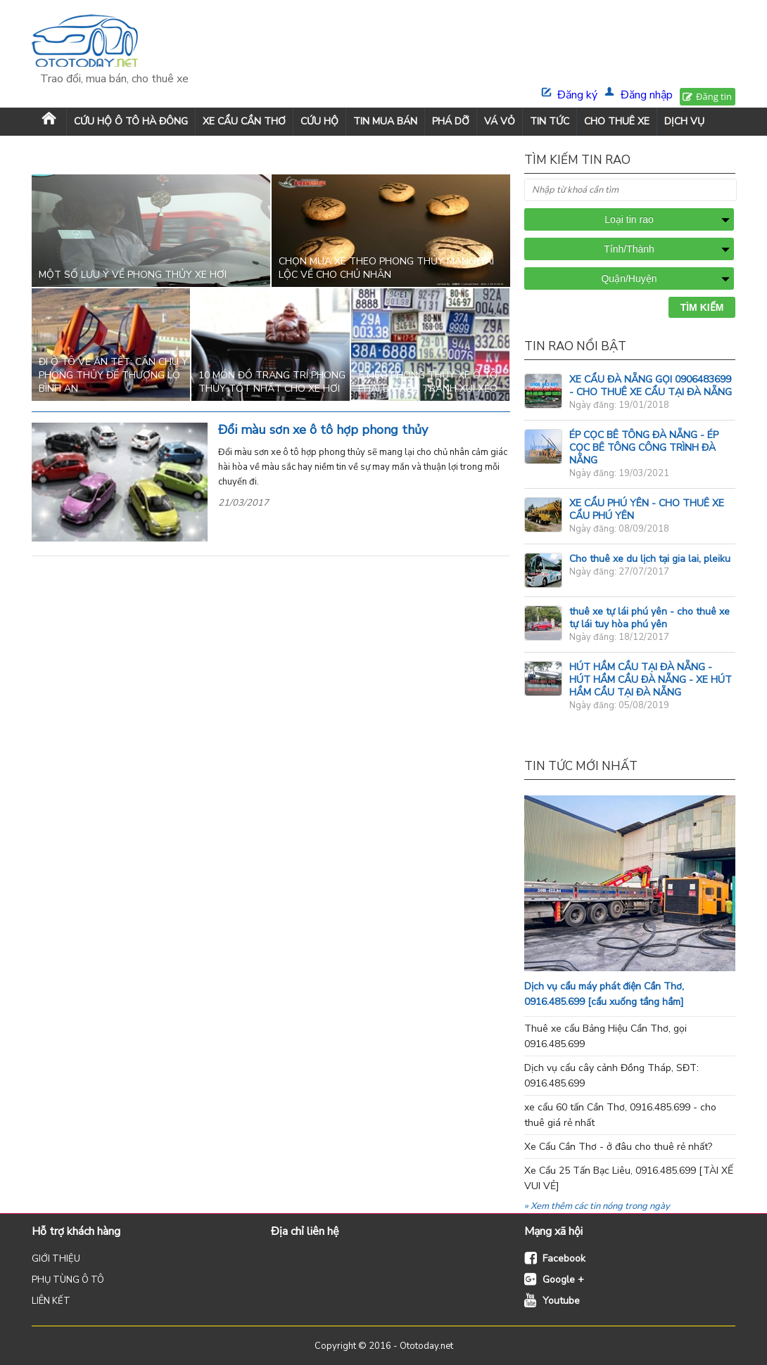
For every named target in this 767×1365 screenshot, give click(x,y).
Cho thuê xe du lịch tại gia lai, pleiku (649, 558)
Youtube (561, 1300)
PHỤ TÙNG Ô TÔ (68, 1280)
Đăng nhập (647, 95)
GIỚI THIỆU (56, 1258)
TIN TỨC (549, 121)
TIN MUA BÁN (385, 121)
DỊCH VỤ (684, 121)
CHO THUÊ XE (616, 121)
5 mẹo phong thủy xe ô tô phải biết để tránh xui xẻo (427, 382)
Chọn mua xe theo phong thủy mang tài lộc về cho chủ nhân (386, 268)
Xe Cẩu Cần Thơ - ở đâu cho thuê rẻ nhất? (618, 1146)
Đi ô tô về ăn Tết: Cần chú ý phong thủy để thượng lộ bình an (113, 375)
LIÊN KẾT (51, 1301)
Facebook (564, 1258)
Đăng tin (714, 96)
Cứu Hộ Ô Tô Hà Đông (131, 121)
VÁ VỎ (499, 121)
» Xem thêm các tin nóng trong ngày (597, 1206)
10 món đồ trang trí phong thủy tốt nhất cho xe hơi (272, 382)
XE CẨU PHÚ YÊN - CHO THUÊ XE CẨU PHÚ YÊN (646, 509)
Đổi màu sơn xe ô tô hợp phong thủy (323, 429)
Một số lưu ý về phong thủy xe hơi (133, 274)
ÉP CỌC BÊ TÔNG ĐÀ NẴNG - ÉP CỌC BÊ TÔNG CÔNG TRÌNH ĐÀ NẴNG (643, 447)
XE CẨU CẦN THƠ (244, 121)
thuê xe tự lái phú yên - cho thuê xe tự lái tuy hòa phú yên (649, 618)
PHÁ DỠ (450, 121)
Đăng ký (577, 95)
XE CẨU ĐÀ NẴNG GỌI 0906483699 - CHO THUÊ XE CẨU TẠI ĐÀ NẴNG (650, 386)
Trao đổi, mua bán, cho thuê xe (114, 78)
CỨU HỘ (319, 121)
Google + (563, 1279)
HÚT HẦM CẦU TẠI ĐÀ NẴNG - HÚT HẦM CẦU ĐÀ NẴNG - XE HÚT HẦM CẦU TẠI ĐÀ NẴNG (650, 679)
